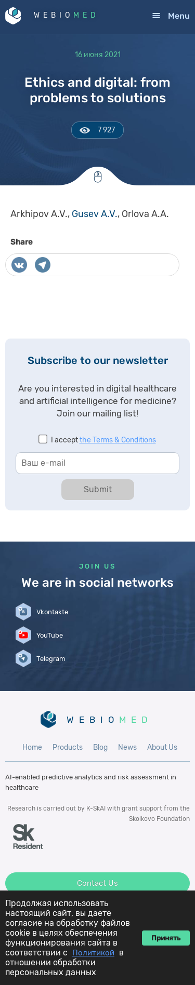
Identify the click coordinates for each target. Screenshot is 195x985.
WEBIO (66, 15)
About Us (162, 747)
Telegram (51, 659)
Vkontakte (52, 612)
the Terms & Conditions (118, 440)
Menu (179, 16)
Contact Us (97, 883)
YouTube (49, 635)
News (127, 747)
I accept (103, 440)
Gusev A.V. (95, 214)
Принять (165, 938)
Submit (98, 489)
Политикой (93, 952)
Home (32, 747)
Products (68, 747)
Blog (100, 747)
